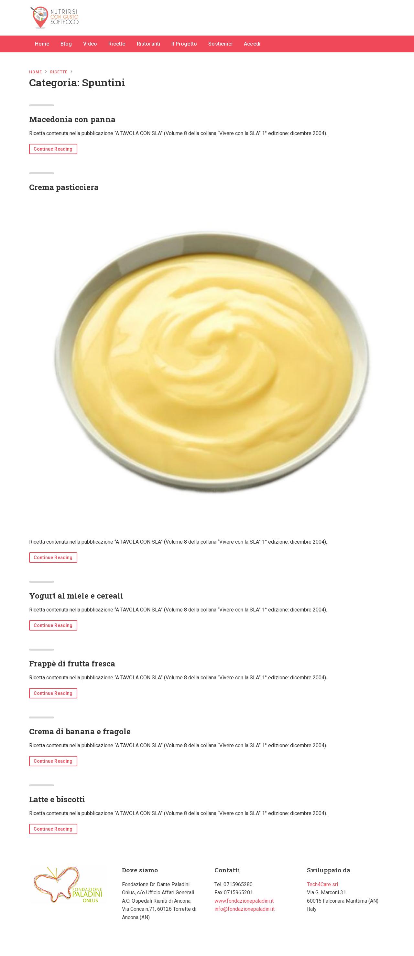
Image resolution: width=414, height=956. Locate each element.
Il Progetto (184, 44)
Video (90, 44)
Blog (66, 44)
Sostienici (220, 44)
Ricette (116, 44)
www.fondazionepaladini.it (244, 901)
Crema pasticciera (64, 187)
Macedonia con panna (72, 119)
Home (42, 44)
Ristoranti (148, 44)
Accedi (252, 44)
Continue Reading (53, 149)
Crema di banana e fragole (80, 731)
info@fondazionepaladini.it (244, 909)
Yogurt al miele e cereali (76, 595)
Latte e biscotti (57, 799)
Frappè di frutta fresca (72, 663)
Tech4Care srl (322, 884)
